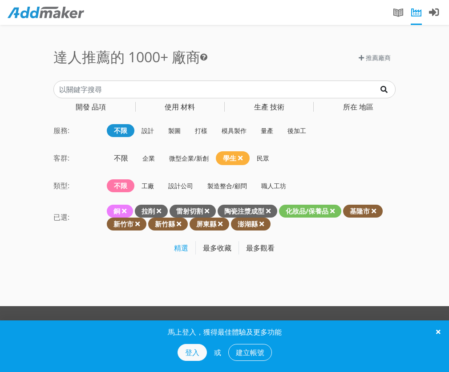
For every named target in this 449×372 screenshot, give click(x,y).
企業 (148, 158)
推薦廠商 (375, 57)
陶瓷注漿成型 (244, 210)
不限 (120, 130)
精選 (181, 248)
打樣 (201, 130)
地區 (358, 107)
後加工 (296, 130)
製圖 (174, 130)
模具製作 (234, 130)
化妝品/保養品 (307, 210)
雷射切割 (189, 210)
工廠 (148, 186)
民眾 (263, 158)
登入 (192, 352)
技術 (269, 107)
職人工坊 (273, 186)
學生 (233, 158)
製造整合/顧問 (227, 186)
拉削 (148, 210)
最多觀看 (260, 248)
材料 (180, 107)
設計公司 (180, 186)
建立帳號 (250, 352)
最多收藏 (217, 248)
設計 (148, 130)
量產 (267, 130)
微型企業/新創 (189, 158)
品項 (91, 107)
